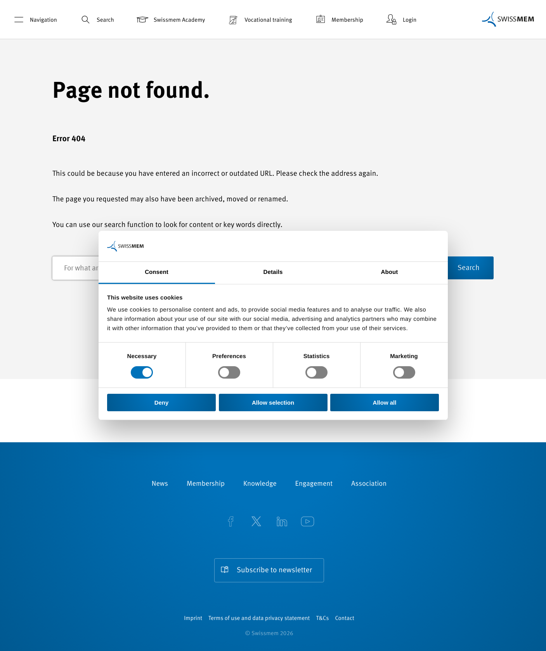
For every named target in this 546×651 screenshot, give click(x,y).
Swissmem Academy (170, 19)
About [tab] (389, 272)
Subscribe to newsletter (274, 570)
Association (369, 484)
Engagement (314, 484)
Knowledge (260, 484)
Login (400, 19)
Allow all (385, 402)
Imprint (193, 619)
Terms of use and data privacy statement (259, 619)
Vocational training (259, 19)
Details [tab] (273, 272)
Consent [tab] (156, 272)
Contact (344, 619)
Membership (338, 19)
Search (96, 19)
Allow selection (273, 402)
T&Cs (322, 619)
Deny (161, 402)
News (160, 484)
